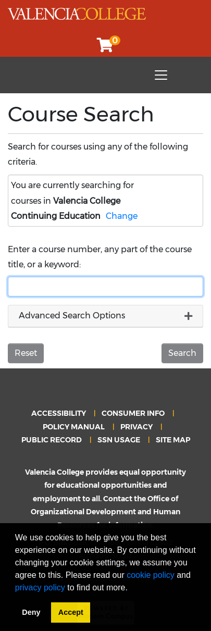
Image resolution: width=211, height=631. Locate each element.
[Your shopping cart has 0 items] (106, 48)
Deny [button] (31, 612)
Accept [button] (70, 612)
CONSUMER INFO (133, 413)
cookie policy (151, 575)
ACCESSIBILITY (58, 413)
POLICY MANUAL (74, 426)
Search (182, 353)
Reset (26, 353)
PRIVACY (136, 426)
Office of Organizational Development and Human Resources (105, 512)
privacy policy (40, 587)
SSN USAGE (118, 439)
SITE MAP (173, 439)
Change (122, 216)
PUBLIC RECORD (51, 439)
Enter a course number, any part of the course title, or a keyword (100, 256)
